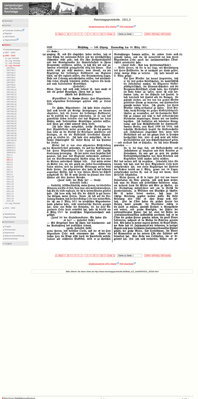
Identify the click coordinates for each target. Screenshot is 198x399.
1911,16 (10, 191)
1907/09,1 (10, 68)
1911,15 (10, 189)
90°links (156, 34)
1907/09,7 (10, 82)
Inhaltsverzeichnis (97, 26)
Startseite (8, 21)
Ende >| (110, 34)
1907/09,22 (11, 118)
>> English (7, 243)
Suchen (7, 25)
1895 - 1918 (9, 55)
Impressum (9, 232)
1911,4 (9, 162)
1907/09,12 (11, 94)
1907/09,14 (11, 99)
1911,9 (9, 174)
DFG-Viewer (112, 26)
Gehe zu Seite (124, 34)
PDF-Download (128, 26)
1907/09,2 (10, 70)
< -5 (74, 34)
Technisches (9, 229)
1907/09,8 (10, 85)
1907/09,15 (11, 102)
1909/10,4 (10, 150)
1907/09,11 (11, 92)
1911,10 (10, 176)
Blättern (7, 45)
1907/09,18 (11, 109)
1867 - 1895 (9, 52)
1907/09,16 (11, 104)
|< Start (59, 34)
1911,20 (10, 201)
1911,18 (10, 196)
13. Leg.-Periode (12, 203)
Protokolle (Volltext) (14, 30)
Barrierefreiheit (11, 238)
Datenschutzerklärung (14, 236)
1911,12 (10, 181)
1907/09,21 (11, 116)
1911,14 (10, 186)
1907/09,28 (11, 133)
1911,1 (9, 155)
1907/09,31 (11, 140)
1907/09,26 (11, 128)
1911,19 (10, 198)
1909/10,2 (10, 145)
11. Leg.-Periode (12, 63)
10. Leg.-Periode (12, 61)
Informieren (8, 222)
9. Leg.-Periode (12, 58)
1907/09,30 (11, 138)
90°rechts (166, 34)
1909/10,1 (10, 143)
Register (8, 33)
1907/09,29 (11, 135)
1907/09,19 (11, 111)
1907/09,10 (11, 90)
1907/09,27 (11, 131)
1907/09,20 (11, 114)
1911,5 (9, 164)
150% (147, 34)
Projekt (7, 226)
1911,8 (9, 172)
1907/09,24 (11, 123)
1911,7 (9, 169)
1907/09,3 (10, 73)
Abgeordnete (11, 40)
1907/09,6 (10, 80)
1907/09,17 (11, 106)
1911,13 (10, 184)
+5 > (94, 34)
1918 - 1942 (9, 208)
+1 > (88, 34)
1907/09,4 (10, 75)
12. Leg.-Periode (12, 65)
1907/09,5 (10, 77)
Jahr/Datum (9, 36)
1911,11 (10, 179)
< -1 (80, 34)
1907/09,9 (10, 87)
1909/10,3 (10, 147)
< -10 (67, 34)
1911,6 (9, 167)
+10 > (101, 34)
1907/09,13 (11, 97)
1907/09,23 (11, 121)
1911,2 (9, 157)
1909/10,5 (10, 152)
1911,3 (9, 160)
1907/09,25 (11, 126)
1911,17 (10, 194)
